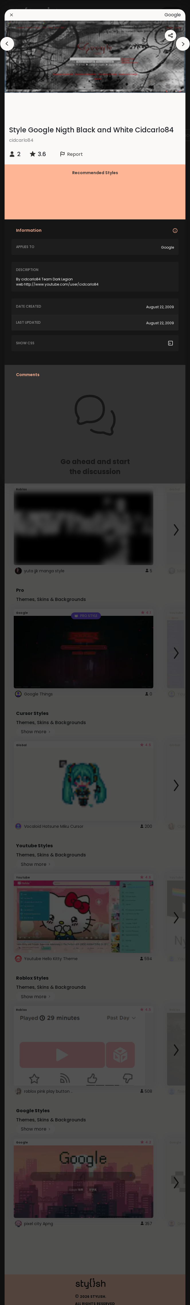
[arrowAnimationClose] (7, 44)
